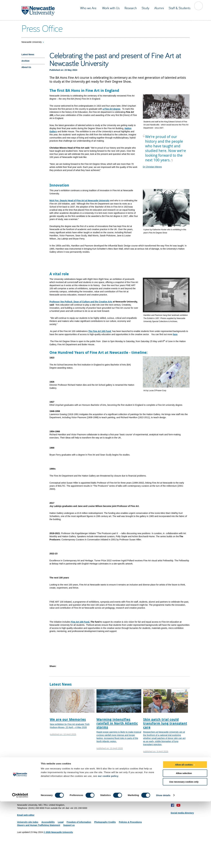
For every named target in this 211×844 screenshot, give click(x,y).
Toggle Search (198, 6)
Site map (21, 798)
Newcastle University (31, 42)
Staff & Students (179, 8)
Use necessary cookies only (183, 824)
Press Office (41, 28)
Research (130, 8)
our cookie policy (108, 818)
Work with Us (111, 8)
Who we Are (88, 8)
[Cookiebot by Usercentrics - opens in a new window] (20, 838)
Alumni (159, 8)
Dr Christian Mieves (152, 167)
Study (145, 8)
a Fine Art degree (111, 109)
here (175, 334)
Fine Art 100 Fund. (81, 622)
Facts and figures (66, 766)
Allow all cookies (184, 807)
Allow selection (184, 815)
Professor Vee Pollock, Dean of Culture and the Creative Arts (80, 301)
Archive (25, 61)
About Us (26, 67)
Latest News (27, 54)
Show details (163, 838)
